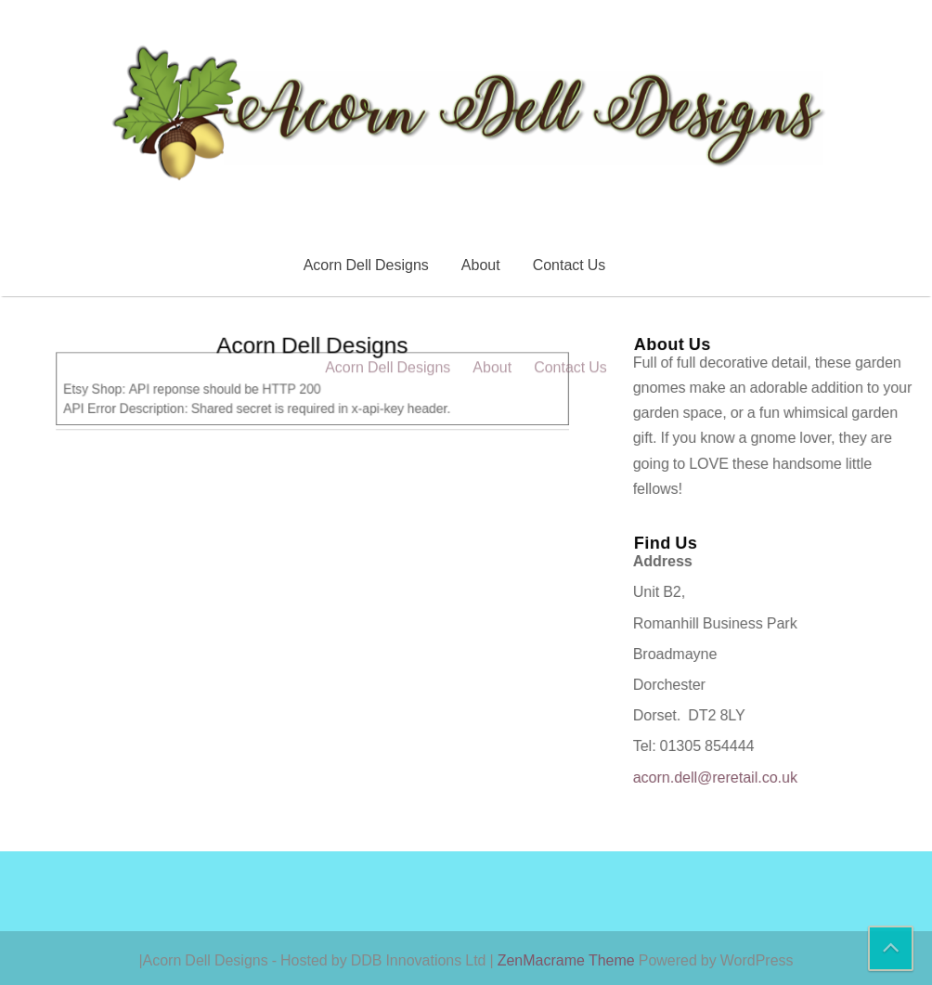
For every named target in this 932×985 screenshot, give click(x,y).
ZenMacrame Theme (568, 960)
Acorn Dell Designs (366, 264)
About (480, 264)
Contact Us (569, 264)
